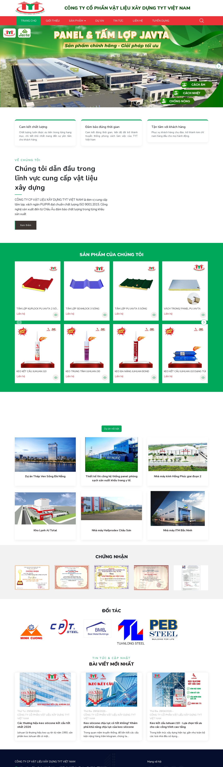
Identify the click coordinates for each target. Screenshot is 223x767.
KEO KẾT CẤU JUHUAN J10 (31, 371)
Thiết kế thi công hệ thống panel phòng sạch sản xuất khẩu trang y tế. (111, 478)
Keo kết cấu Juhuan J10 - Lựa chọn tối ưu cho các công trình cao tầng (176, 725)
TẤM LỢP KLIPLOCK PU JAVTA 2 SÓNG (38, 308)
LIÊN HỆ (138, 20)
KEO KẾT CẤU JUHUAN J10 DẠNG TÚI (185, 371)
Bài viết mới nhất (111, 664)
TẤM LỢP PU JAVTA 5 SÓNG (131, 308)
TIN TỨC (118, 20)
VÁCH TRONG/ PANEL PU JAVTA (182, 308)
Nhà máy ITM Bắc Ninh (177, 530)
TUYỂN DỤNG (160, 20)
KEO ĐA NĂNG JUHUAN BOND (132, 371)
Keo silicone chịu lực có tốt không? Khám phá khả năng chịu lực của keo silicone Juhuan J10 (110, 727)
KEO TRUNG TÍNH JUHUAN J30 (83, 371)
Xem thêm (25, 225)
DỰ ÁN (99, 20)
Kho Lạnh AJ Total (45, 530)
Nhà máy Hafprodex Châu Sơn (111, 530)
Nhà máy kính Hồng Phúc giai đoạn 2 (177, 476)
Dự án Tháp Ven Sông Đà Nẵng (45, 476)
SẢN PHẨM (76, 20)
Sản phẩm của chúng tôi (111, 255)
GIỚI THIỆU (53, 20)
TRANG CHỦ (28, 20)
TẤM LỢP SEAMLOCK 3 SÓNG (82, 308)
